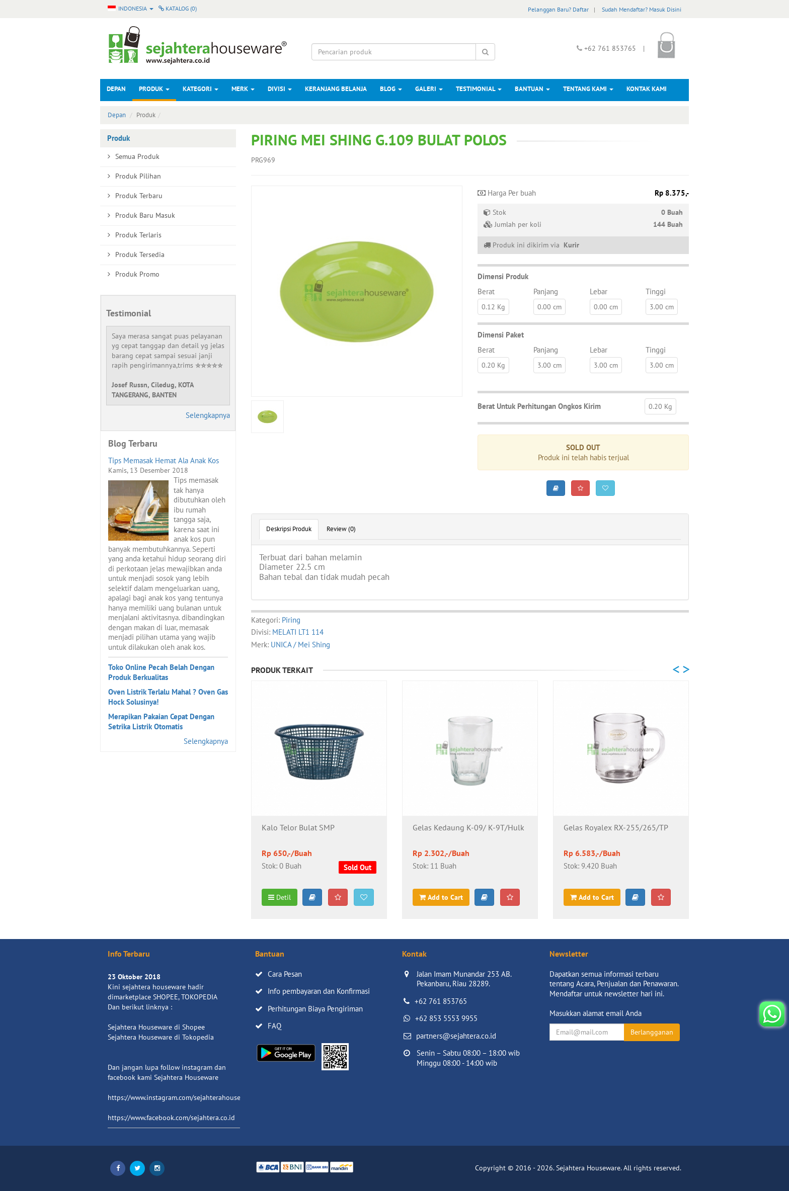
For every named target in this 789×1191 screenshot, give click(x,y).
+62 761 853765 (441, 1001)
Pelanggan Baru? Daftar (558, 9)
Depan (116, 88)
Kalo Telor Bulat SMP (298, 827)
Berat (486, 291)
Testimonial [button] (479, 88)
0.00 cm (549, 306)
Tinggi (656, 291)
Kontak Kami (646, 88)
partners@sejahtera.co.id (456, 1036)
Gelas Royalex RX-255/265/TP (616, 827)
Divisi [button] (280, 88)
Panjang (545, 291)
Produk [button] (154, 88)
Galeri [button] (429, 88)
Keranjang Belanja (336, 88)
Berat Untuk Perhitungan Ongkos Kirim (539, 406)
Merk (243, 88)
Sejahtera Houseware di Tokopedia (161, 1037)
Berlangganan (651, 1032)
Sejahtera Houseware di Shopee (156, 1027)
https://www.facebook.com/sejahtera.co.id (171, 1117)
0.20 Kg (493, 365)
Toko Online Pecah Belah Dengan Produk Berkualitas (161, 672)
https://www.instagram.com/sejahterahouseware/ (183, 1097)
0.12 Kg (493, 306)
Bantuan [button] (532, 88)
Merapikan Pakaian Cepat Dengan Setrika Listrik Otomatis (161, 721)
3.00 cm (662, 306)
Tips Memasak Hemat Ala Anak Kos (163, 460)
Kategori (200, 88)
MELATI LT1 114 (298, 632)
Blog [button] (391, 88)
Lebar (598, 291)
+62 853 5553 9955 (446, 1018)
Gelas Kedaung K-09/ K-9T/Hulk (468, 827)
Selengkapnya (208, 415)
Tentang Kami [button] (588, 88)
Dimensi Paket (501, 334)
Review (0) (341, 529)
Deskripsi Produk (288, 529)
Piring (291, 620)
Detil (279, 897)
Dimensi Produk (503, 276)
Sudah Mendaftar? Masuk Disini (641, 9)
